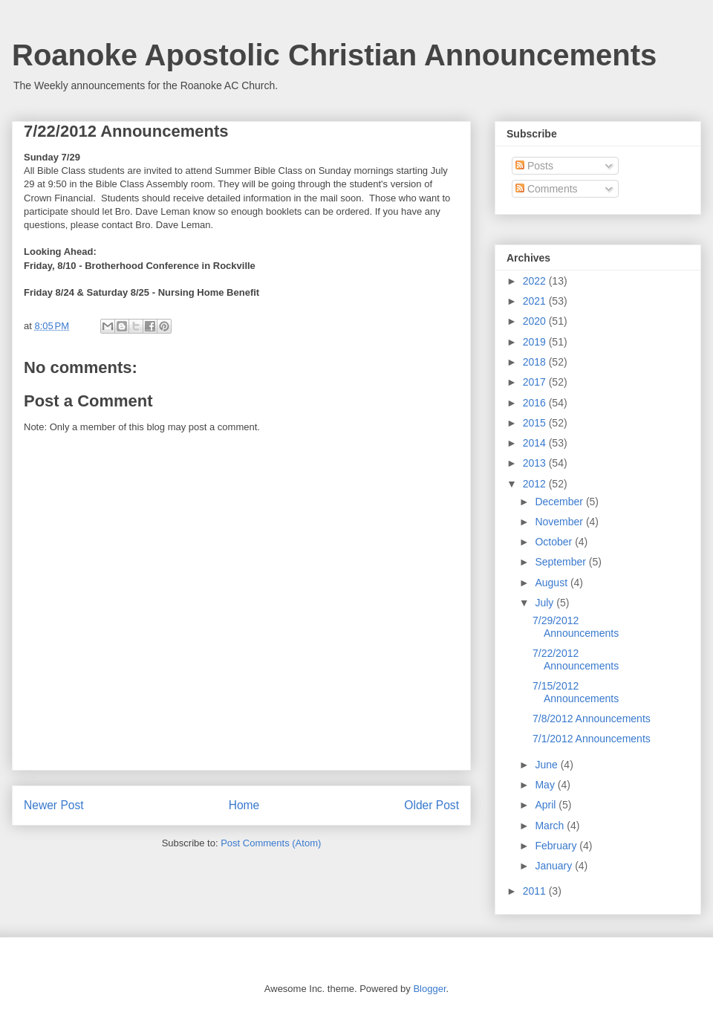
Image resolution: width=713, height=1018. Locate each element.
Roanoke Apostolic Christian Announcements (334, 55)
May (546, 785)
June (547, 765)
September (561, 562)
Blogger (429, 988)
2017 (536, 382)
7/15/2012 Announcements (576, 692)
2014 (536, 443)
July (545, 603)
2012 (536, 484)
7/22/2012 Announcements (576, 659)
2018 (536, 362)
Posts (534, 166)
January (555, 866)
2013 (536, 463)
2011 (536, 891)
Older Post (431, 805)
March (551, 825)
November (560, 522)
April (547, 805)
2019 (536, 342)
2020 (536, 321)
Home (244, 805)
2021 (536, 301)
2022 (536, 281)
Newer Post (54, 805)
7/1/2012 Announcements (592, 739)
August (552, 583)
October (555, 542)
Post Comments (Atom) (271, 843)
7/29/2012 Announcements (576, 627)
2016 (536, 403)
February (557, 846)
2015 (536, 423)
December (560, 502)
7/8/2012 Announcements (592, 718)
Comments (546, 189)
